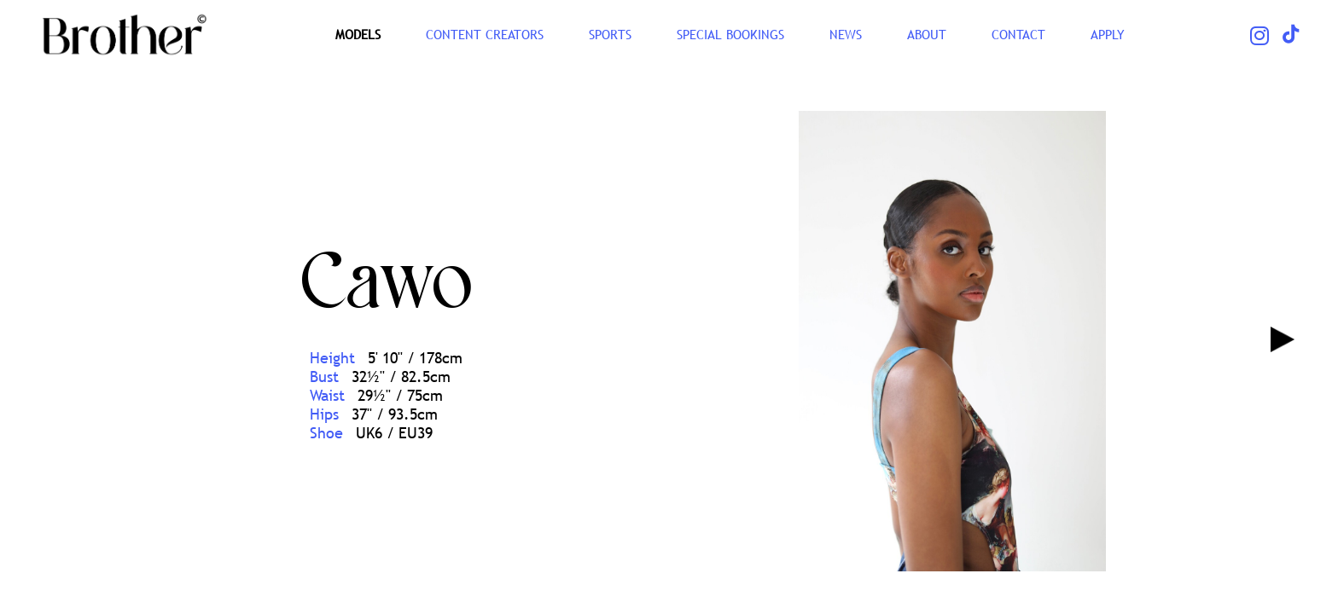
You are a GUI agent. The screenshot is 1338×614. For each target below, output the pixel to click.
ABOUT (926, 34)
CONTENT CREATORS (485, 34)
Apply (1108, 34)
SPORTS (610, 34)
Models (358, 34)
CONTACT (1018, 34)
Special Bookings (730, 34)
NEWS (845, 34)
